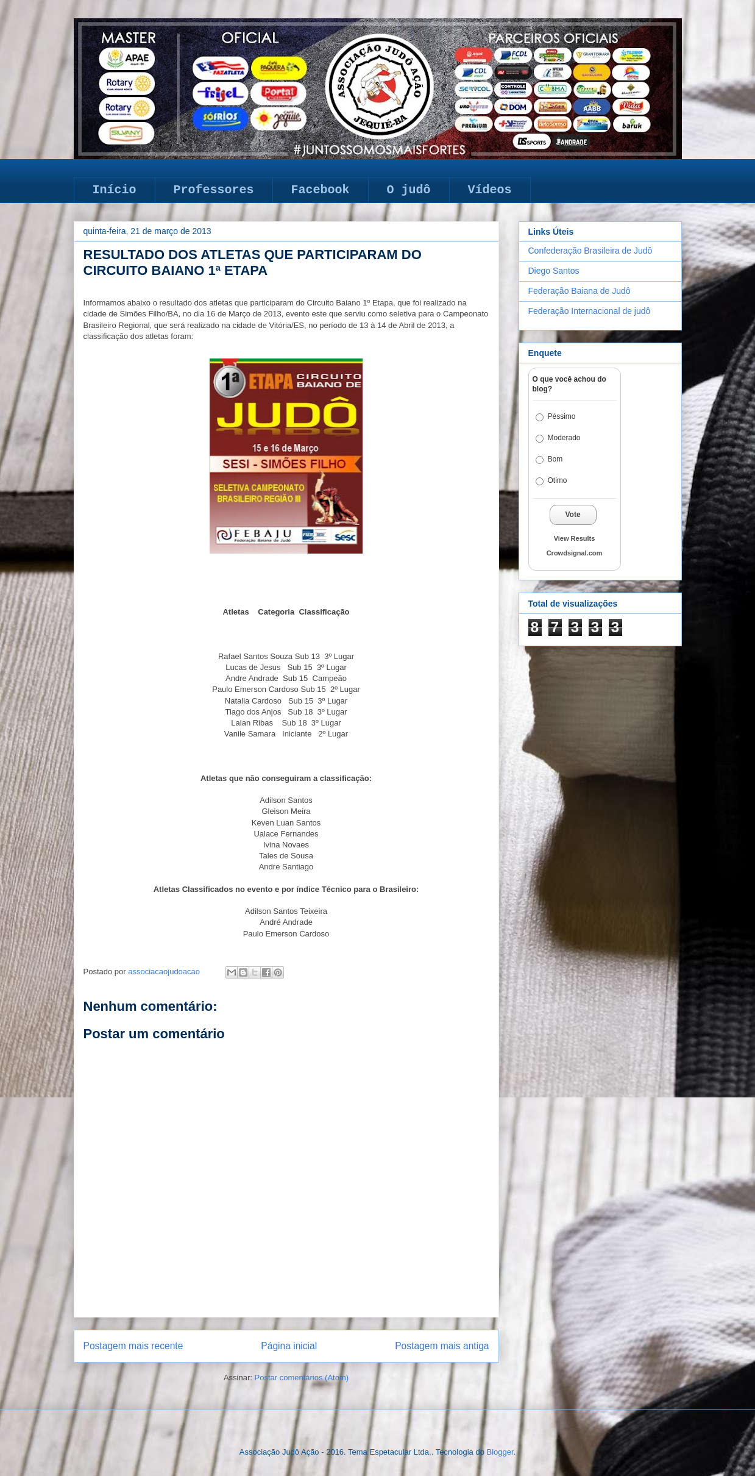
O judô (409, 190)
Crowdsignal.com (575, 553)
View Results (574, 538)
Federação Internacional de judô (589, 311)
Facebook (320, 190)
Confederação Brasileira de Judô (590, 250)
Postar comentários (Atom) (301, 1377)
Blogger (499, 1451)
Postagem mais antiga (442, 1346)
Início (114, 190)
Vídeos (490, 190)
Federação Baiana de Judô (579, 291)
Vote (573, 514)
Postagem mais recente (133, 1346)
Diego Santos (554, 271)
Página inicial (289, 1346)
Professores (214, 190)
